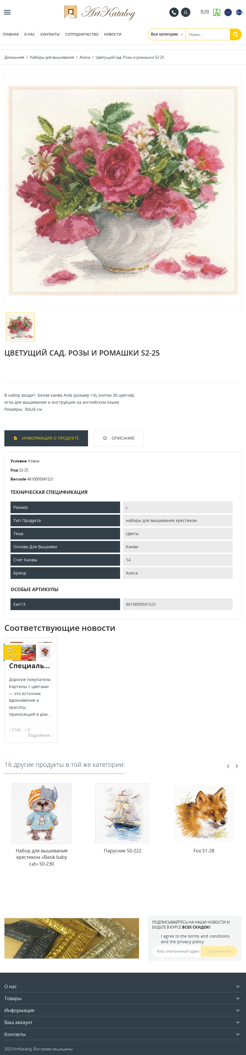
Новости (113, 34)
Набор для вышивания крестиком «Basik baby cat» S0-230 (42, 857)
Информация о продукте (50, 438)
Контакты (50, 34)
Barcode (18, 479)
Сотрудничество (82, 34)
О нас (29, 34)
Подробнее (40, 735)
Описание (122, 438)
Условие (18, 461)
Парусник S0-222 (122, 850)
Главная (11, 34)
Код (14, 470)
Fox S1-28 (204, 850)
